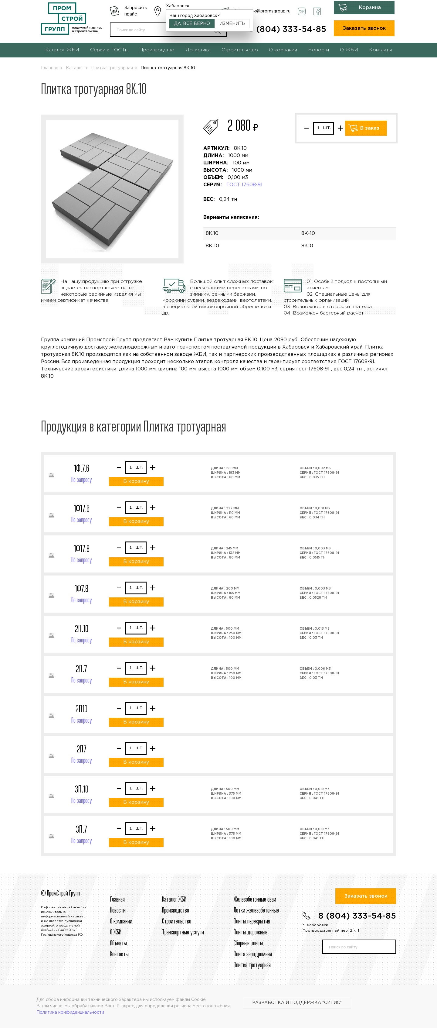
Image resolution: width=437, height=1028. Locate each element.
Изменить (232, 24)
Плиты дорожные (250, 932)
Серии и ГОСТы (109, 50)
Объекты (118, 943)
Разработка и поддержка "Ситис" (297, 1003)
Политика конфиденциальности (70, 1012)
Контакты (380, 50)
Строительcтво (176, 921)
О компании (283, 50)
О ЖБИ (349, 50)
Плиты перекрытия (252, 921)
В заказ (369, 128)
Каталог (74, 68)
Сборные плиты (248, 943)
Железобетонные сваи (255, 899)
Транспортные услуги (183, 932)
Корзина (370, 7)
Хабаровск (177, 6)
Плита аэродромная (253, 954)
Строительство (240, 50)
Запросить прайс (135, 11)
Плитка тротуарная (112, 68)
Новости (318, 50)
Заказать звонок (364, 28)
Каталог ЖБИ (62, 50)
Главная (49, 68)
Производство (156, 50)
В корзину (136, 481)
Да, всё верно (192, 24)
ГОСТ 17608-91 (244, 185)
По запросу (81, 480)
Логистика (198, 50)
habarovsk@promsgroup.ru (262, 11)
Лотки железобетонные (256, 910)
